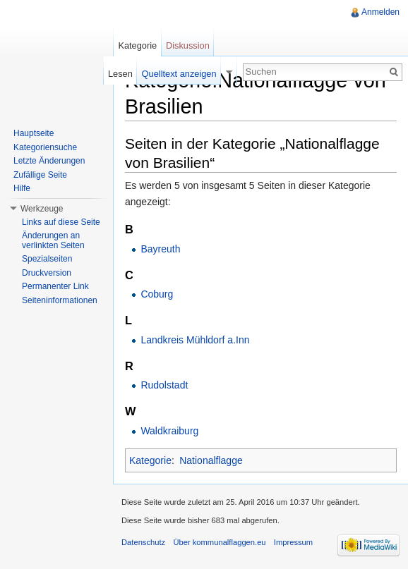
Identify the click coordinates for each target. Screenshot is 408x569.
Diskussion (188, 45)
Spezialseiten (47, 259)
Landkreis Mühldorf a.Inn (194, 339)
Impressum (293, 542)
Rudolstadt (164, 385)
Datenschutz (143, 542)
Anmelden (380, 12)
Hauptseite (33, 133)
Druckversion (46, 273)
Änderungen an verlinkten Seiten (53, 240)
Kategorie (150, 460)
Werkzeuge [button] (41, 209)
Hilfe (21, 188)
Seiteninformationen (59, 300)
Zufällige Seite (40, 175)
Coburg (156, 294)
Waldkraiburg (169, 430)
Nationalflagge (211, 460)
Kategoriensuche (45, 147)
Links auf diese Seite (61, 222)
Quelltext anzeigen (179, 73)
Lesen (120, 73)
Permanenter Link (55, 286)
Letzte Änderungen (49, 161)
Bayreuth (160, 249)
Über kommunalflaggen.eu (219, 542)
